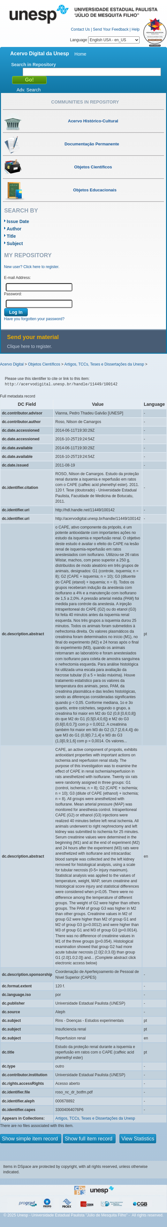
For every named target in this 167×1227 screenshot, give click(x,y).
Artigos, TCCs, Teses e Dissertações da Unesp (104, 364)
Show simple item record (30, 1138)
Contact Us (80, 29)
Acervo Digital (12, 364)
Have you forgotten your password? (34, 319)
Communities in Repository (85, 101)
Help (136, 29)
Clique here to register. (29, 346)
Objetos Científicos (44, 364)
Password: (13, 294)
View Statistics (137, 1138)
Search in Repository (33, 64)
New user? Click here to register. (31, 267)
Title (11, 236)
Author (14, 228)
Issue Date (18, 221)
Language (105, 40)
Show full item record (89, 1138)
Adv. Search (29, 89)
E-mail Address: (17, 277)
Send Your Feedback (110, 29)
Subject (15, 243)
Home (80, 54)
